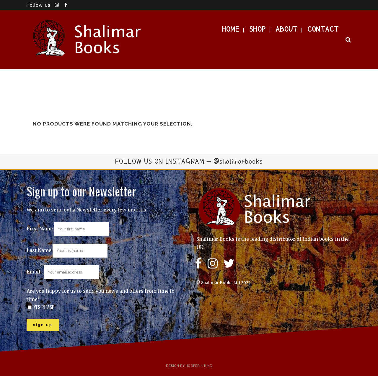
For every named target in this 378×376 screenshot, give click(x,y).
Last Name (39, 250)
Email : (63, 272)
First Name (40, 229)
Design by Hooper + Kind (189, 366)
